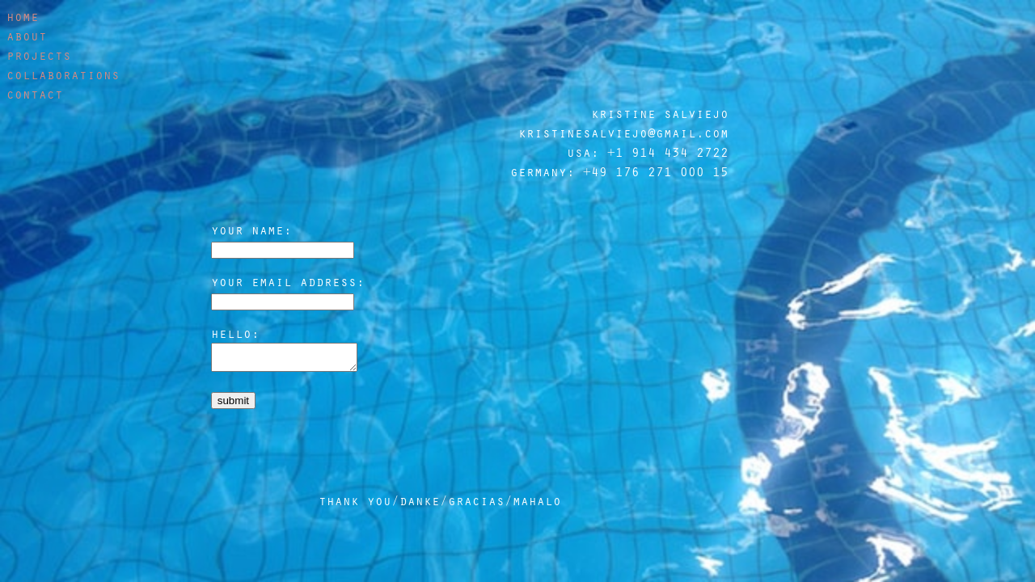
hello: (235, 333)
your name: (251, 229)
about (26, 35)
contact (34, 94)
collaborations (63, 74)
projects (38, 55)
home (22, 16)
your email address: (288, 281)
